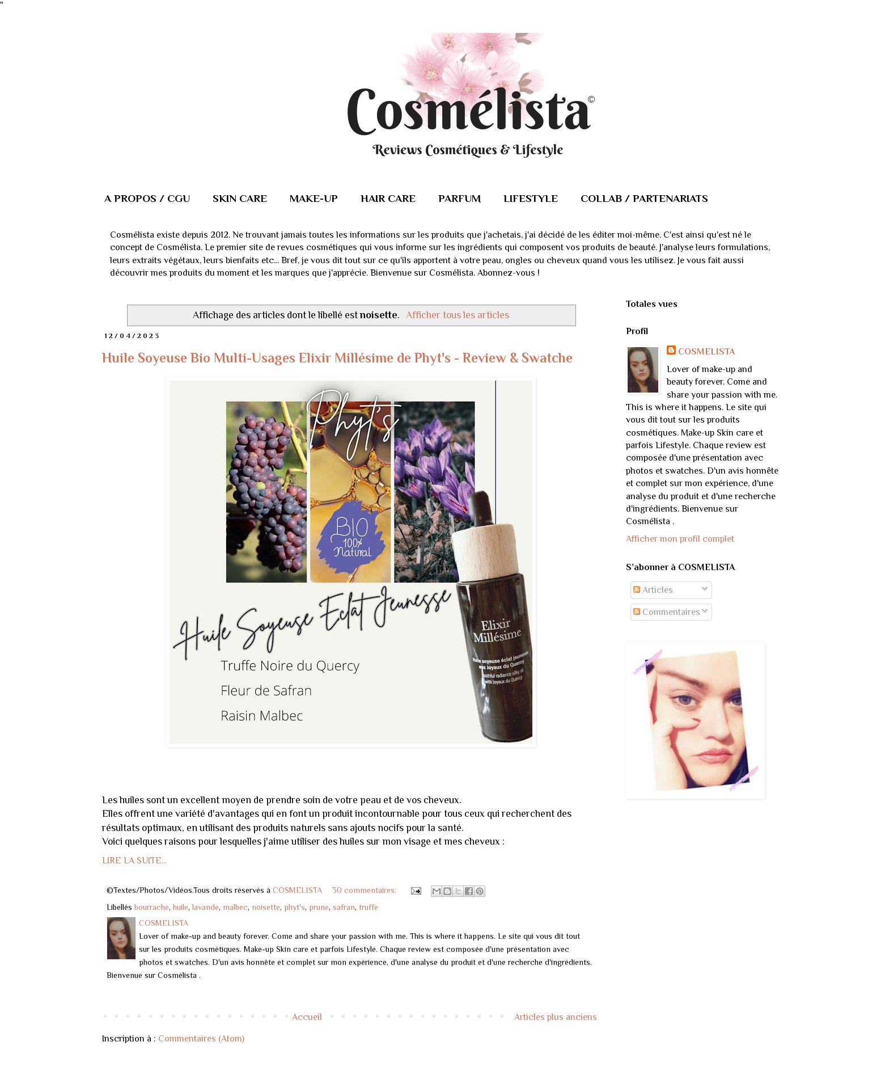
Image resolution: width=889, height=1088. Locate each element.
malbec (235, 907)
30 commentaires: (365, 890)
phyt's (294, 907)
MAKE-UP (314, 198)
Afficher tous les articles (457, 315)
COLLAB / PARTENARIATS (644, 198)
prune (319, 907)
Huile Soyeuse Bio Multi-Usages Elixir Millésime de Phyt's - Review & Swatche (337, 357)
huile (180, 907)
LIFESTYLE (530, 198)
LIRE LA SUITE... (134, 860)
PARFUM (459, 198)
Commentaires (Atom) (201, 1039)
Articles (653, 590)
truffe (368, 907)
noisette (266, 907)
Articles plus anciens (555, 1017)
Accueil (307, 1017)
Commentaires (666, 612)
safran (344, 907)
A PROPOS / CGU (147, 198)
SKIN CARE (240, 198)
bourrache (151, 907)
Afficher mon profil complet (680, 539)
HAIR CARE (388, 198)
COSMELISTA (706, 352)
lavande (205, 907)
